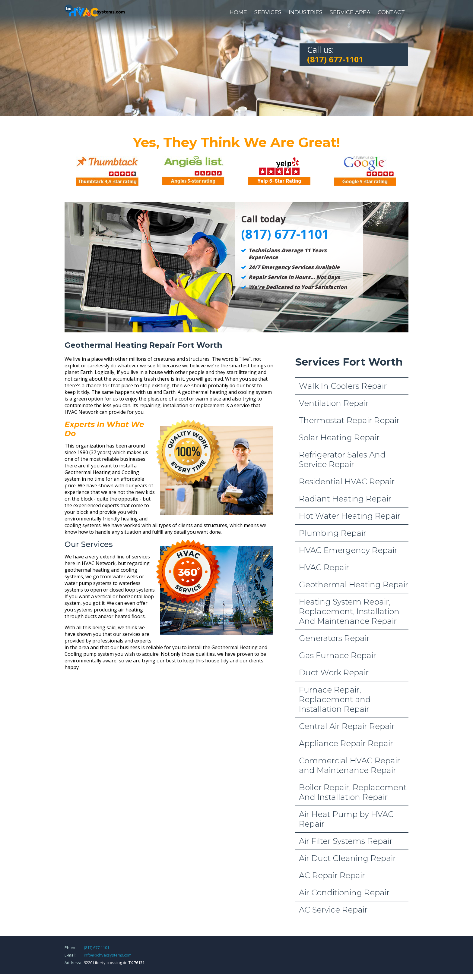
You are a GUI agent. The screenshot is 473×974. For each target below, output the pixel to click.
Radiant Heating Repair (345, 499)
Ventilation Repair (334, 403)
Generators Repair (334, 638)
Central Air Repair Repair (347, 726)
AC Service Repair (333, 910)
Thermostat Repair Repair (349, 420)
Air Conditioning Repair (344, 892)
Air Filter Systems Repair (345, 841)
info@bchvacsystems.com (108, 955)
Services (267, 12)
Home (238, 12)
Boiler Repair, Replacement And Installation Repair (353, 792)
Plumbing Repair (332, 533)
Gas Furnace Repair (337, 655)
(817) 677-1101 (96, 947)
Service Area (350, 12)
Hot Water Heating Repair (349, 516)
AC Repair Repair (332, 875)
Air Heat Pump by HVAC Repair (346, 819)
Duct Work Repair (334, 672)
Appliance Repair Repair (346, 743)
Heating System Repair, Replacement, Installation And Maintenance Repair (349, 611)
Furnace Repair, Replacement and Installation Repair (335, 699)
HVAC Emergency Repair (348, 550)
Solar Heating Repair (339, 437)
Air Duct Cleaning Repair (347, 858)
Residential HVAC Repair (347, 481)
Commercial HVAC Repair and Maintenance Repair (349, 765)
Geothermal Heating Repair (353, 584)
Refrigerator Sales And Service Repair (342, 459)
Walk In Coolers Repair (343, 386)
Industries (305, 12)
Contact (391, 12)
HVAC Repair (324, 567)
